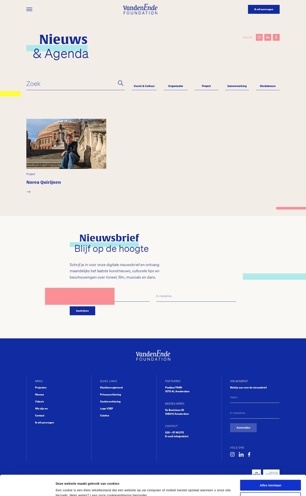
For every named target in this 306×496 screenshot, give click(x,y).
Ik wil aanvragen (44, 422)
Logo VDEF (106, 408)
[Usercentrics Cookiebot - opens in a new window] (27, 488)
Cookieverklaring (110, 401)
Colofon (104, 415)
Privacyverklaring (110, 394)
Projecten (41, 387)
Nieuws (39, 394)
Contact (39, 415)
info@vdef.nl (181, 436)
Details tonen (66, 487)
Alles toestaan (270, 466)
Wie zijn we (41, 408)
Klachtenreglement (111, 387)
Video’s (39, 401)
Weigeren (270, 478)
